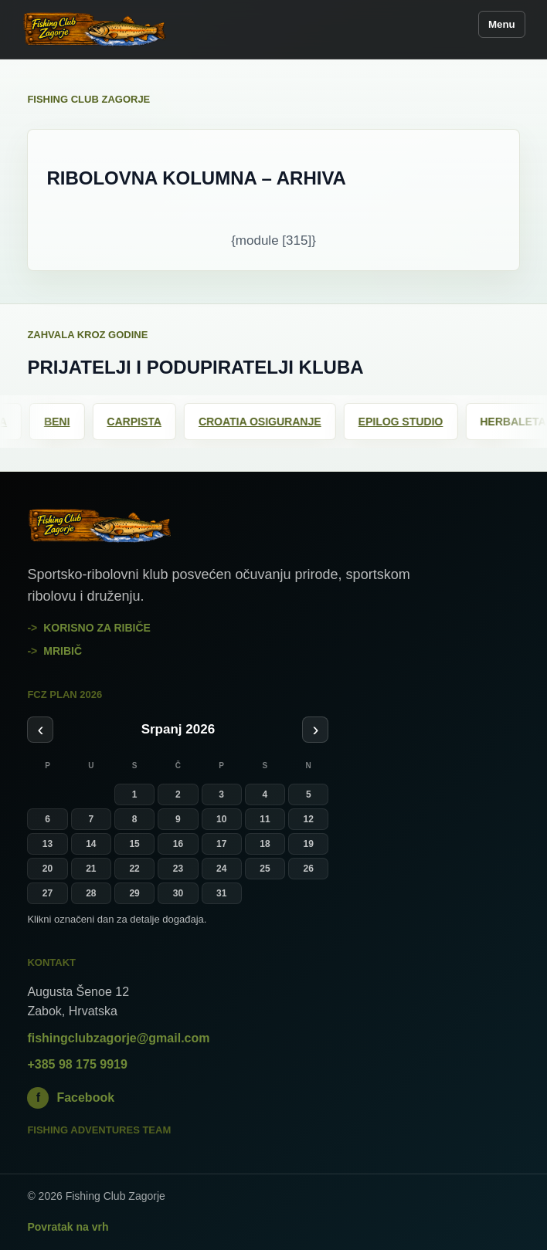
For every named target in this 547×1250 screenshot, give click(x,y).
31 (221, 893)
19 (309, 843)
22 (134, 868)
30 (178, 893)
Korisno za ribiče (97, 628)
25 (265, 868)
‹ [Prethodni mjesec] (40, 729)
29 (134, 893)
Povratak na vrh (67, 1227)
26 (309, 868)
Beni (64, 421)
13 (47, 843)
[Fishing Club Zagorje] (95, 29)
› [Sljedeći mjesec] (315, 729)
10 (221, 819)
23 (178, 868)
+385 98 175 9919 (77, 1064)
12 (309, 819)
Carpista (141, 421)
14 (91, 843)
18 (265, 843)
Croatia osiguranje (267, 421)
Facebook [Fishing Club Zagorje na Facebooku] (70, 1098)
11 (265, 819)
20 (47, 868)
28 (91, 893)
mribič (62, 651)
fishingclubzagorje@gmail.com (118, 1038)
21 (91, 868)
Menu (501, 24)
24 (221, 868)
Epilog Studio (408, 421)
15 (134, 843)
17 (221, 843)
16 (178, 843)
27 (47, 893)
